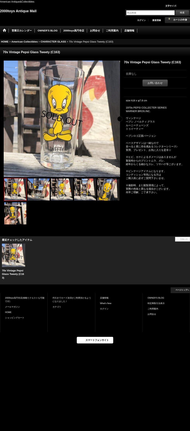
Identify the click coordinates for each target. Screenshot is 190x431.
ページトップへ (182, 290)
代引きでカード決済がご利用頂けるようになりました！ (72, 299)
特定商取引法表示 (156, 303)
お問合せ (152, 314)
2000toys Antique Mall (18, 11)
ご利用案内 (153, 309)
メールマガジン (12, 307)
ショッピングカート (14, 317)
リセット (184, 239)
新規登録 (156, 20)
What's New (105, 303)
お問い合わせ (155, 83)
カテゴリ (57, 307)
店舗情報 (104, 298)
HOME (8, 312)
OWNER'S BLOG (156, 298)
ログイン (141, 20)
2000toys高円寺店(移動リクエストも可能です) (24, 299)
